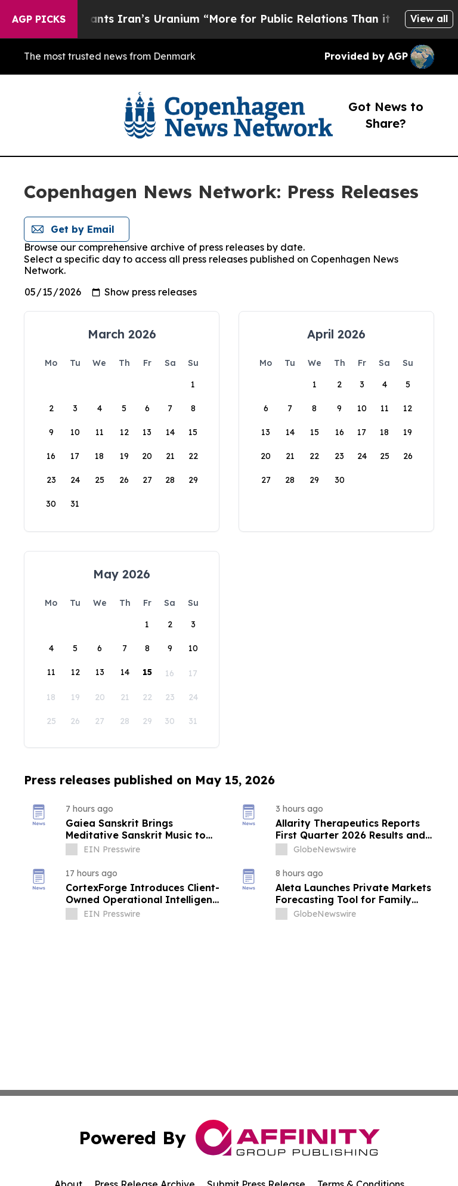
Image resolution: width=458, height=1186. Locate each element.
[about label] (72, 849)
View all (429, 18)
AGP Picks (39, 19)
